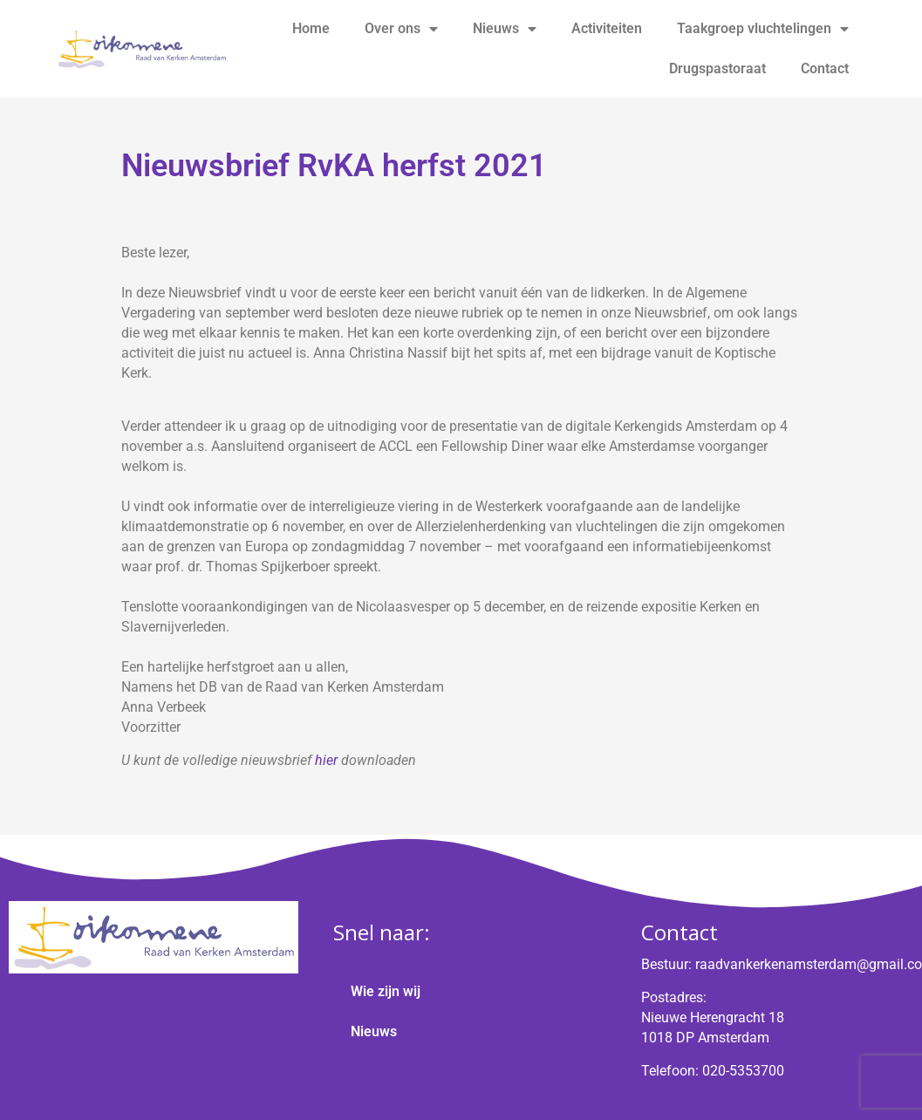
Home (311, 28)
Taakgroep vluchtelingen (763, 28)
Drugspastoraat (717, 68)
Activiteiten (606, 28)
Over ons (401, 28)
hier (326, 760)
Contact (825, 68)
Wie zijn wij (385, 991)
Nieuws (504, 28)
